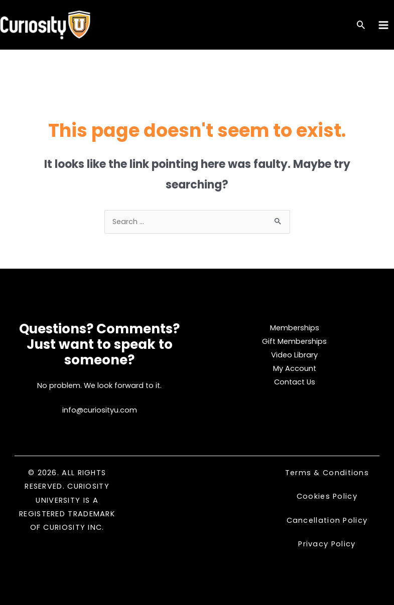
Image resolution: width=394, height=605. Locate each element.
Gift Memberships (294, 341)
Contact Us (294, 382)
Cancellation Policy (327, 520)
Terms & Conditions (327, 473)
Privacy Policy (326, 544)
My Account (294, 368)
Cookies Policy (327, 496)
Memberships (294, 328)
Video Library (294, 355)
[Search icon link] (360, 26)
